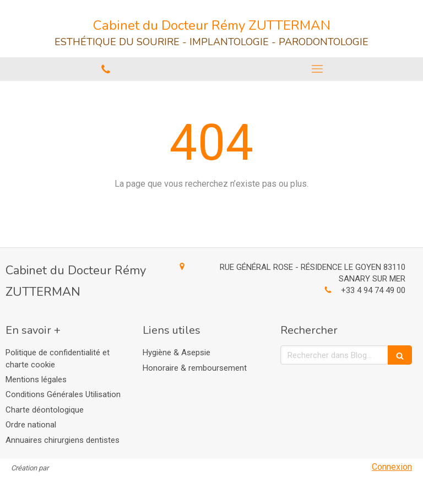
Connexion (392, 467)
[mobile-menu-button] (317, 69)
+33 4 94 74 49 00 (373, 290)
